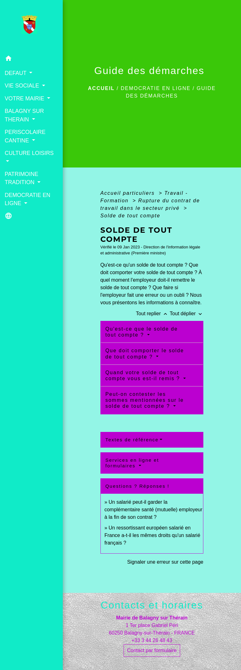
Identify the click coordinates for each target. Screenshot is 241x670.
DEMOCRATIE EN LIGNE (156, 88)
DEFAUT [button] (16, 73)
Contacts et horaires (152, 605)
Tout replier (153, 313)
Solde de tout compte (130, 215)
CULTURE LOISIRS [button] (29, 153)
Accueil (101, 88)
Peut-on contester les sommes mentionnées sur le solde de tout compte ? (144, 400)
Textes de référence (132, 439)
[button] (31, 59)
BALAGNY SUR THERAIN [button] (24, 115)
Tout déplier (186, 313)
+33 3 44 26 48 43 (151, 640)
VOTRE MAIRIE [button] (25, 98)
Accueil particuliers (128, 193)
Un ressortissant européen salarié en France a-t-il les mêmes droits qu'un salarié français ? (152, 535)
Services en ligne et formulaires (132, 462)
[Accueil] (31, 26)
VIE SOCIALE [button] (22, 85)
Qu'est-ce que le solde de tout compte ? (141, 332)
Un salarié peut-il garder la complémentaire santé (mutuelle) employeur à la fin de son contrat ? (153, 509)
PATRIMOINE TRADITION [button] (21, 178)
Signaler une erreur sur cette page (165, 562)
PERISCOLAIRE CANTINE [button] (25, 136)
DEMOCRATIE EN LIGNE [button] (27, 199)
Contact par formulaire (152, 650)
